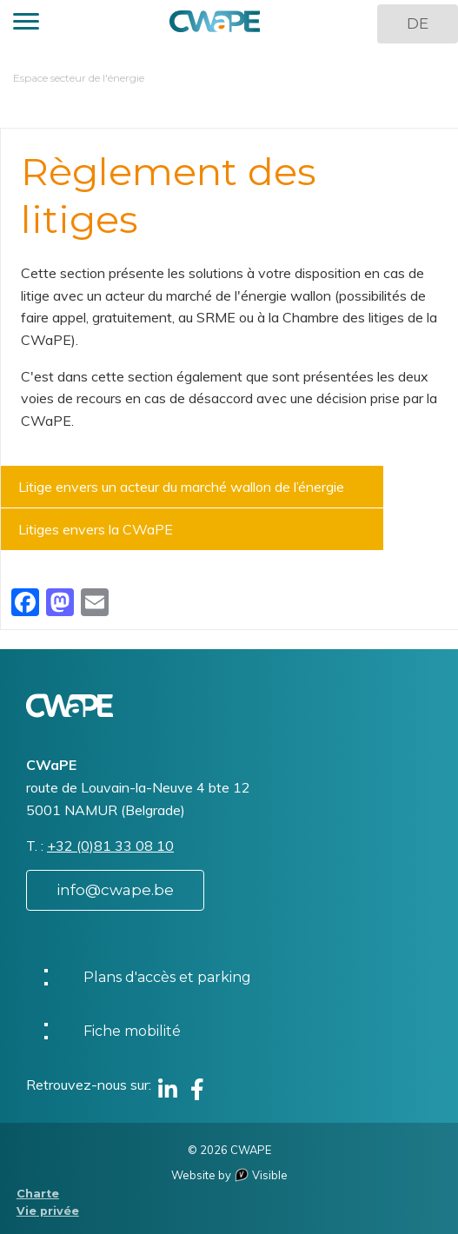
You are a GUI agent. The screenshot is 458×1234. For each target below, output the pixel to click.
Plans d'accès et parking (167, 977)
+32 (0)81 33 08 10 (110, 845)
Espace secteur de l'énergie (78, 77)
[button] (26, 24)
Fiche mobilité (132, 1031)
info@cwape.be (115, 890)
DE (417, 23)
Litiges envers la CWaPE (95, 529)
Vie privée (48, 1210)
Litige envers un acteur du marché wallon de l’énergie (181, 486)
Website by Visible (229, 1175)
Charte (38, 1193)
